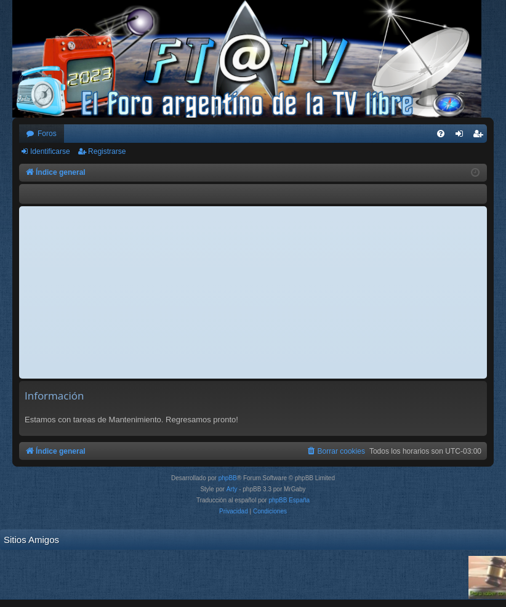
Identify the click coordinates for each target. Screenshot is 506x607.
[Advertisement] (253, 292)
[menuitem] (441, 133)
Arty (232, 489)
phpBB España (289, 500)
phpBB (228, 478)
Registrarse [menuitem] (480, 136)
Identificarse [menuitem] (462, 136)
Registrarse (107, 151)
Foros (47, 133)
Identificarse (50, 151)
